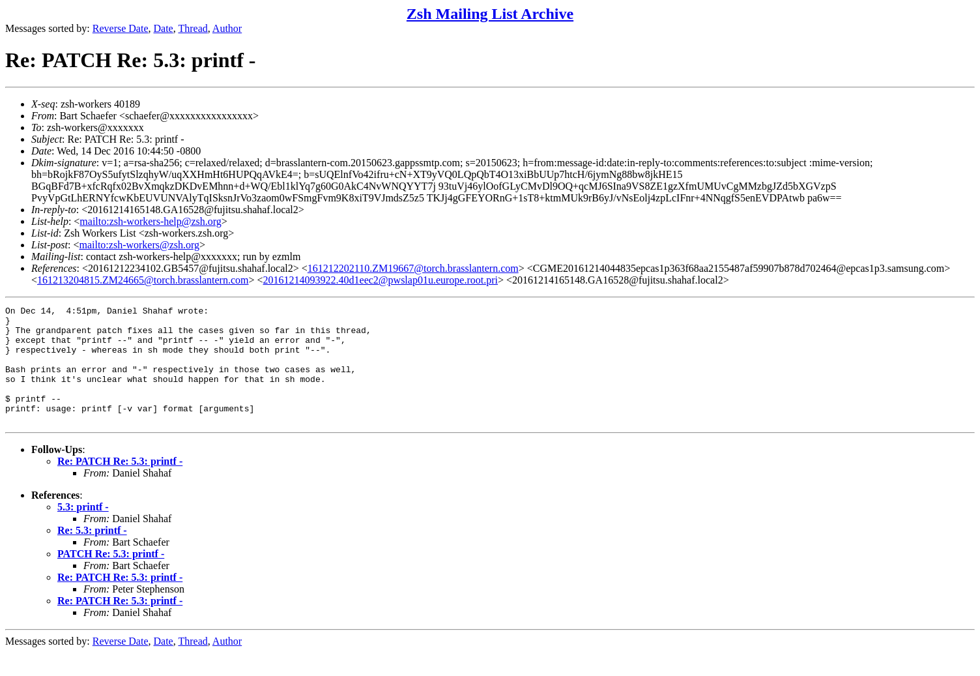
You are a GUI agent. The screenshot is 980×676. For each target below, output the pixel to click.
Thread (192, 28)
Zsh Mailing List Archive (490, 13)
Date (163, 28)
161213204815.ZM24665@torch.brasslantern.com (142, 280)
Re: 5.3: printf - (92, 553)
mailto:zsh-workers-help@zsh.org (150, 221)
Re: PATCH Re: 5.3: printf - (119, 484)
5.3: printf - (83, 530)
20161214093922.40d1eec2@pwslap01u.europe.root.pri (380, 280)
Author (227, 28)
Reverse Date (121, 28)
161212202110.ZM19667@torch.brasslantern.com (413, 268)
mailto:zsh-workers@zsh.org (139, 244)
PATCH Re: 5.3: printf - (110, 577)
